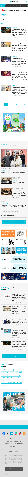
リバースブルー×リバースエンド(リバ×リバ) (11, 377)
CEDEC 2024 (18, 372)
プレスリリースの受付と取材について (14, 443)
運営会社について (14, 438)
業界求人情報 (18, 5)
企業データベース (10, 5)
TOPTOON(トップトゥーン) (7, 372)
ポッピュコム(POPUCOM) (7, 375)
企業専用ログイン (14, 469)
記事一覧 (2, 5)
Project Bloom (5, 380)
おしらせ (14, 449)
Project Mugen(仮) (18, 375)
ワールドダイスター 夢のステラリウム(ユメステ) (12, 382)
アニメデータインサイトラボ (20, 369)
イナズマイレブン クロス (7, 369)
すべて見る (14, 221)
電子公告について (14, 446)
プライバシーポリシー (14, 451)
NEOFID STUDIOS (5, 385)
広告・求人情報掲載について (14, 441)
